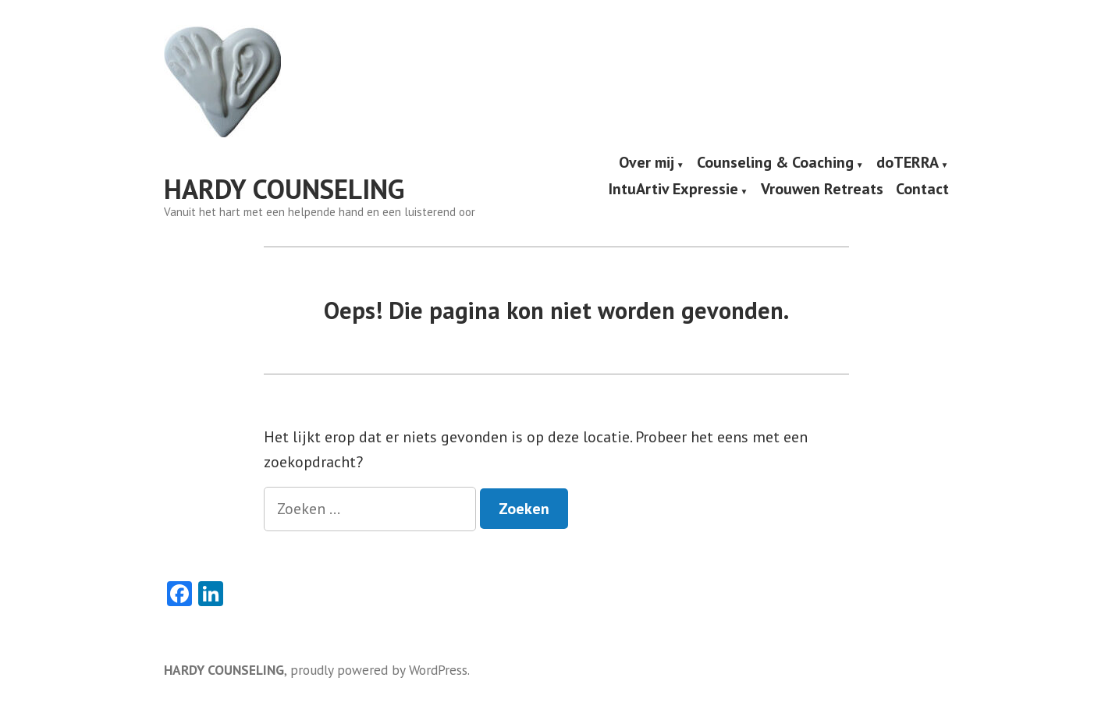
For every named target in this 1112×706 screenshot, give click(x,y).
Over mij (646, 163)
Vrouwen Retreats (822, 190)
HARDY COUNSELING (284, 189)
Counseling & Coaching (775, 163)
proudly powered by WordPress (378, 670)
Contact (922, 190)
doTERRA (907, 163)
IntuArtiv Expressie (673, 190)
